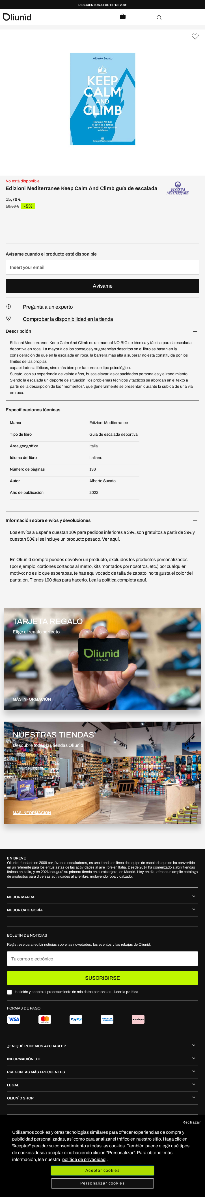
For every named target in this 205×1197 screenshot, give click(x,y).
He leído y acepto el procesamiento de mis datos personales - (76, 992)
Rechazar (191, 1122)
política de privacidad (83, 1159)
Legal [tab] (13, 1085)
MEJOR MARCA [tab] (20, 897)
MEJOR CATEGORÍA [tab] (25, 910)
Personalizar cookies (102, 1183)
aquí (141, 580)
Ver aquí (110, 539)
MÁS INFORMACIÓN (32, 699)
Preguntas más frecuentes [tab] (36, 1072)
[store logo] (53, 17)
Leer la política (126, 992)
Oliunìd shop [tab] (20, 1098)
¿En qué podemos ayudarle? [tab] (36, 1046)
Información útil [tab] (24, 1059)
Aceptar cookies (102, 1170)
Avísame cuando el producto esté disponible (51, 254)
